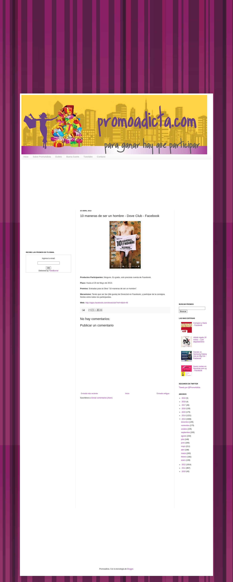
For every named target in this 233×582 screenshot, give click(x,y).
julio (183, 439)
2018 (184, 402)
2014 (184, 415)
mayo (183, 446)
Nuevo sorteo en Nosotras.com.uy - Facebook (200, 368)
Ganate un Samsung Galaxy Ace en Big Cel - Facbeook (200, 355)
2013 (184, 419)
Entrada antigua (163, 394)
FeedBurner (53, 271)
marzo (183, 453)
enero (183, 460)
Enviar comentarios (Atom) (101, 398)
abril (183, 450)
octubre (184, 429)
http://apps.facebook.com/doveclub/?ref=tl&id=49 (106, 303)
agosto (184, 436)
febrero (184, 457)
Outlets (58, 157)
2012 (184, 465)
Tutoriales (88, 157)
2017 (184, 405)
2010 (184, 471)
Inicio (25, 157)
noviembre (185, 425)
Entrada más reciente (89, 394)
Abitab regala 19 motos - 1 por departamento (199, 339)
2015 (184, 412)
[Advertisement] (95, 48)
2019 (184, 398)
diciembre (185, 422)
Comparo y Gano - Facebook (200, 324)
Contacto (101, 157)
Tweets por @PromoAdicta (189, 387)
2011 (184, 468)
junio (183, 443)
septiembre (185, 432)
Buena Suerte (72, 157)
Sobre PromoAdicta (42, 157)
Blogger (130, 569)
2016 (184, 408)
